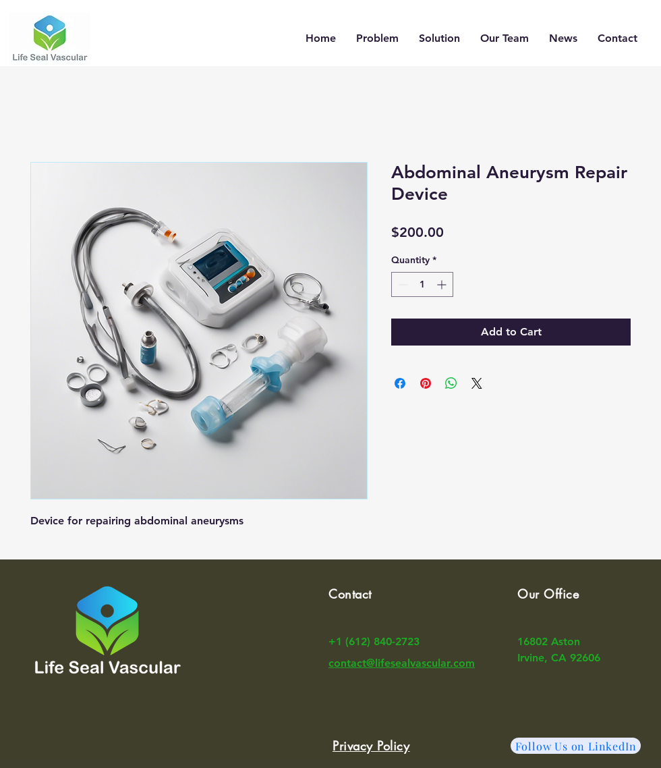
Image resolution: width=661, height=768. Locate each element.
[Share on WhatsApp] (451, 383)
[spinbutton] (422, 284)
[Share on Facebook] (400, 383)
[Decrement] (401, 284)
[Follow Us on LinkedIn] (576, 746)
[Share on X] (477, 383)
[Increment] (442, 284)
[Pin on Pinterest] (426, 383)
